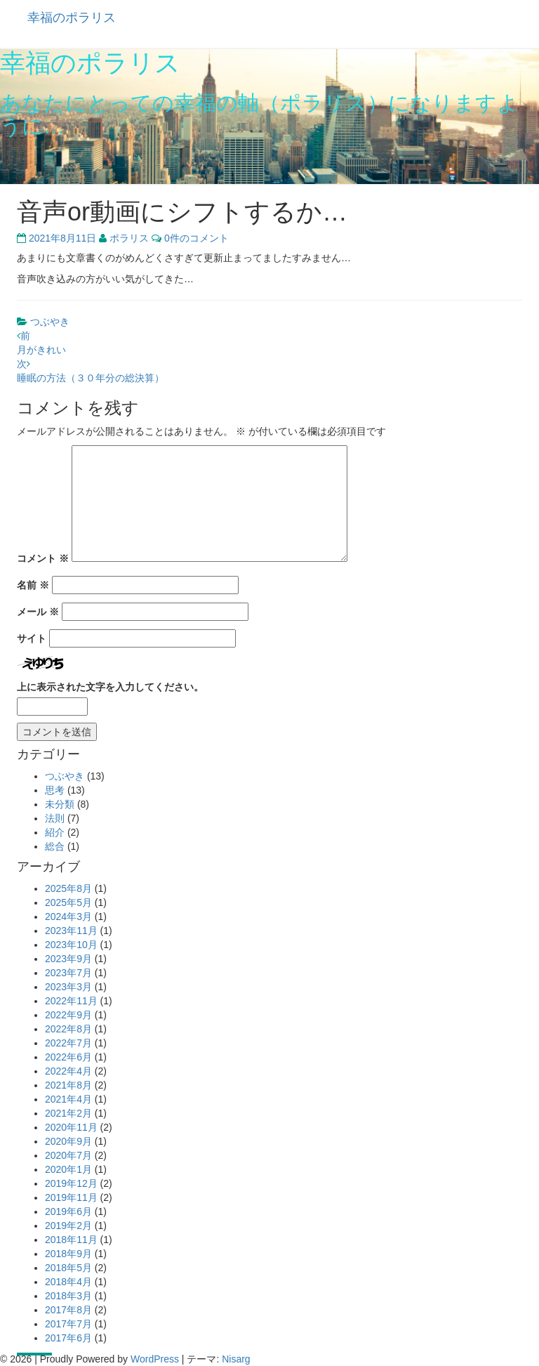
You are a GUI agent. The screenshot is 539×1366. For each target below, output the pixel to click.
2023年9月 (68, 958)
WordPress (155, 1359)
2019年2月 (68, 1225)
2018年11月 (71, 1239)
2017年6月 (68, 1338)
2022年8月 (68, 1029)
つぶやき (49, 321)
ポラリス (129, 238)
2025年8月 (68, 888)
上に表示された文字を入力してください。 (110, 686)
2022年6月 (68, 1057)
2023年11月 (71, 930)
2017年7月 (68, 1323)
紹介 (55, 832)
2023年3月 (68, 986)
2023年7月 (68, 972)
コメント (43, 558)
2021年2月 (68, 1113)
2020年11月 (71, 1127)
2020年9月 (68, 1141)
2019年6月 (68, 1211)
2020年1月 (68, 1169)
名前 (33, 585)
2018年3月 (68, 1295)
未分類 (59, 804)
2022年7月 (68, 1043)
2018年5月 (68, 1267)
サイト (31, 638)
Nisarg (236, 1359)
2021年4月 (68, 1099)
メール (38, 611)
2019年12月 (71, 1183)
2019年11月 (71, 1197)
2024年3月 (68, 916)
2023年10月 (71, 944)
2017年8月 (68, 1309)
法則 (55, 818)
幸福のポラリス (71, 18)
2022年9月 (68, 1014)
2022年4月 (68, 1071)
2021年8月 (68, 1085)
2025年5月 (68, 902)
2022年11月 (71, 1000)
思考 (55, 790)
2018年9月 (68, 1253)
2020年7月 (68, 1155)
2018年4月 (68, 1281)
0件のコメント (196, 238)
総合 (55, 846)
